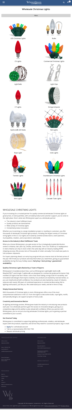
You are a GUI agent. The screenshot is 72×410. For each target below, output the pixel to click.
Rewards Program (4, 376)
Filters (36, 15)
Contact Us (3, 382)
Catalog (2, 378)
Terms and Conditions (51, 405)
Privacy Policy (65, 405)
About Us (3, 374)
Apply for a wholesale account (6, 384)
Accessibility (3, 386)
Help (2, 380)
